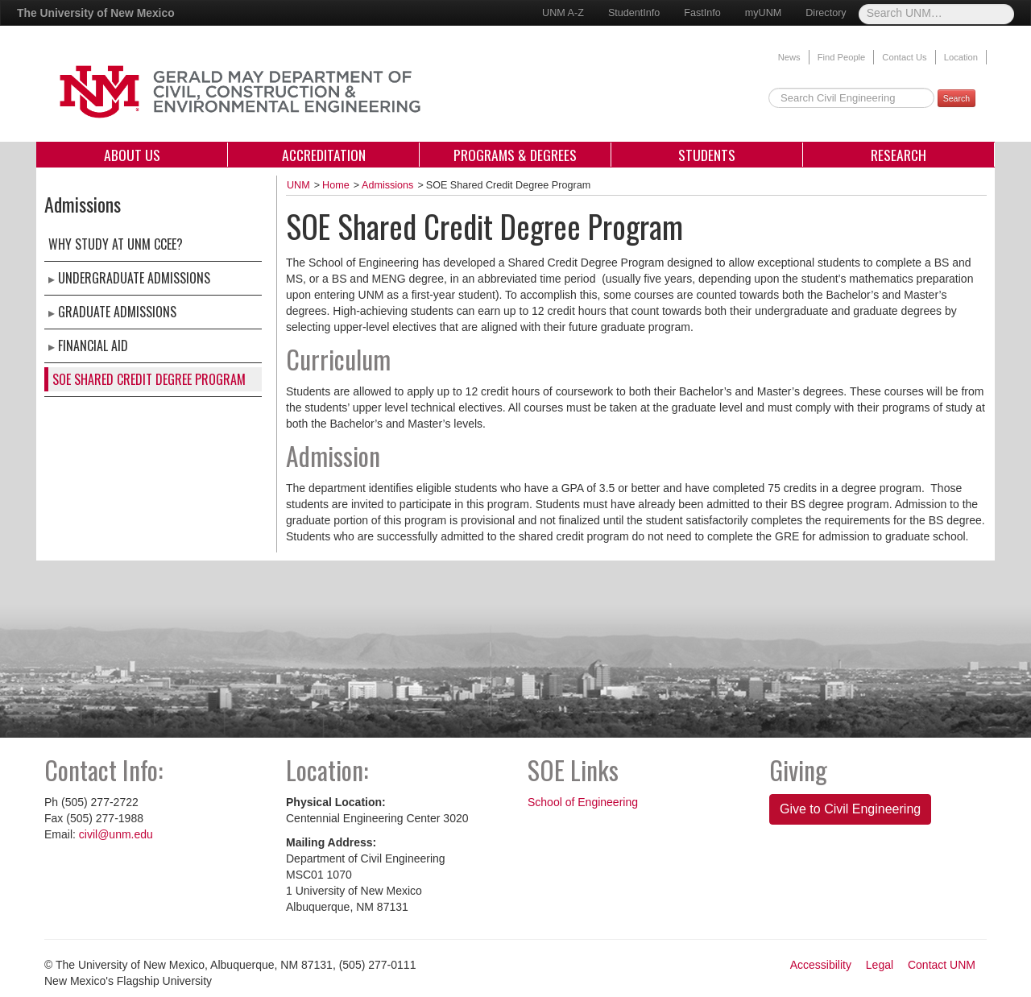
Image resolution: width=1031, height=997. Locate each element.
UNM (298, 185)
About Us (132, 154)
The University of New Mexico (96, 12)
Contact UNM (941, 964)
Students (706, 154)
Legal (879, 964)
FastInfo (702, 13)
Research (898, 154)
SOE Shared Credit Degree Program (149, 379)
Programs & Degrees (515, 154)
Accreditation (324, 154)
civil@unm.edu (116, 834)
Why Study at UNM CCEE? (115, 244)
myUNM (763, 13)
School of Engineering (583, 802)
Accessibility (820, 964)
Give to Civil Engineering (850, 809)
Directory (825, 13)
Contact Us (904, 57)
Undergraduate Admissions (134, 278)
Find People (842, 57)
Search (956, 98)
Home (336, 185)
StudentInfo (634, 13)
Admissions (387, 185)
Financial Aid (93, 345)
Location (961, 57)
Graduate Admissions (117, 311)
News (789, 57)
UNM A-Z (563, 13)
